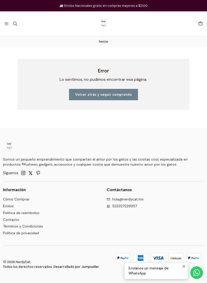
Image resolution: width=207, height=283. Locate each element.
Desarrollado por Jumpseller (76, 267)
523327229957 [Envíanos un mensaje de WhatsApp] (122, 206)
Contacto (11, 219)
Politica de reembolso (21, 213)
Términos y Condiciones (23, 226)
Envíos (8, 206)
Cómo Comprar (16, 199)
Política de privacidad (21, 233)
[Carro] (200, 24)
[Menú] (6, 24)
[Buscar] (14, 24)
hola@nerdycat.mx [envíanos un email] (125, 199)
